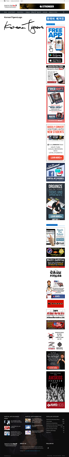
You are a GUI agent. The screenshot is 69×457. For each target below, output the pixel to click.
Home (5, 15)
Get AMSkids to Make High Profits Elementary (16, 421)
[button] (63, 12)
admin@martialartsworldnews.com (32, 450)
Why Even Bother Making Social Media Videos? (37, 431)
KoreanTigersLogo (11, 15)
